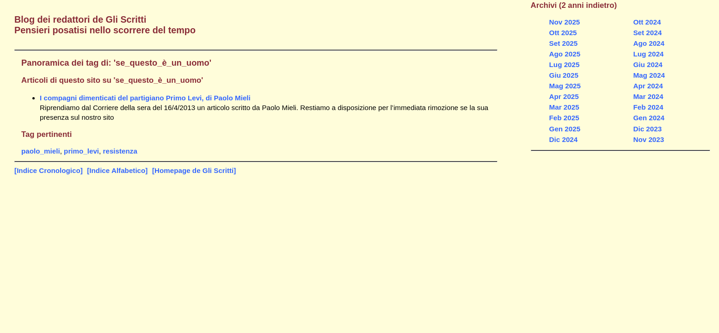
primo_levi (81, 151)
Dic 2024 (563, 139)
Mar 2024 (648, 96)
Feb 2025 (564, 118)
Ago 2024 (648, 43)
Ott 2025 (563, 33)
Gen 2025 (565, 129)
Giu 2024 (647, 64)
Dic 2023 (647, 129)
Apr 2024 (648, 86)
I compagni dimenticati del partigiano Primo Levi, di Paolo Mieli (145, 98)
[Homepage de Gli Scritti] (194, 170)
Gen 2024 (648, 118)
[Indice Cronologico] (48, 170)
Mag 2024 (648, 75)
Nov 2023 (648, 139)
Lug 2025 (564, 64)
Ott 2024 (647, 22)
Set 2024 (647, 33)
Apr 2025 (564, 96)
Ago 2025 (565, 54)
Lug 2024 (648, 54)
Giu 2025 (563, 75)
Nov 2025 (564, 22)
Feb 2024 (648, 107)
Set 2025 (563, 43)
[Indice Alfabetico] (117, 170)
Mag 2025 (565, 86)
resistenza (120, 151)
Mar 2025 (564, 107)
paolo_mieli (40, 151)
